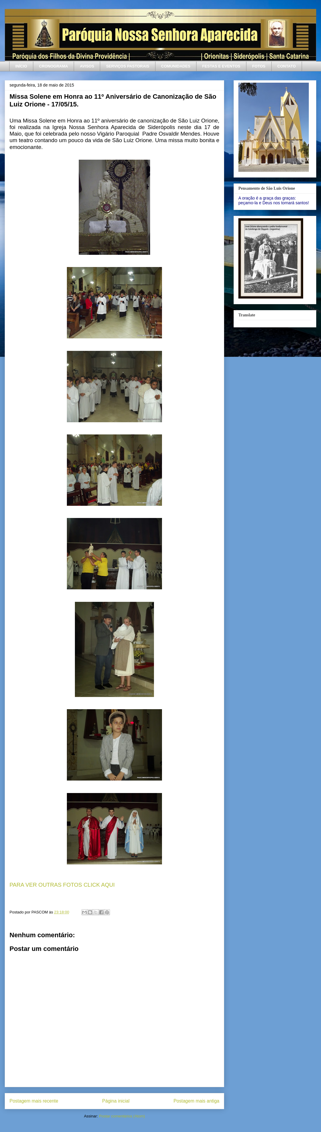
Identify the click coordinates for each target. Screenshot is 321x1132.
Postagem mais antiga (196, 1100)
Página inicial (116, 1100)
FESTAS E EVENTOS (221, 66)
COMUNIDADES (175, 66)
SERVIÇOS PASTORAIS (127, 66)
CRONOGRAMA (53, 66)
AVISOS (87, 66)
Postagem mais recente (34, 1100)
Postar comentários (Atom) (122, 1116)
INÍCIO (21, 66)
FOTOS (258, 66)
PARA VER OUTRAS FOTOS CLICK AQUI (62, 885)
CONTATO (286, 66)
